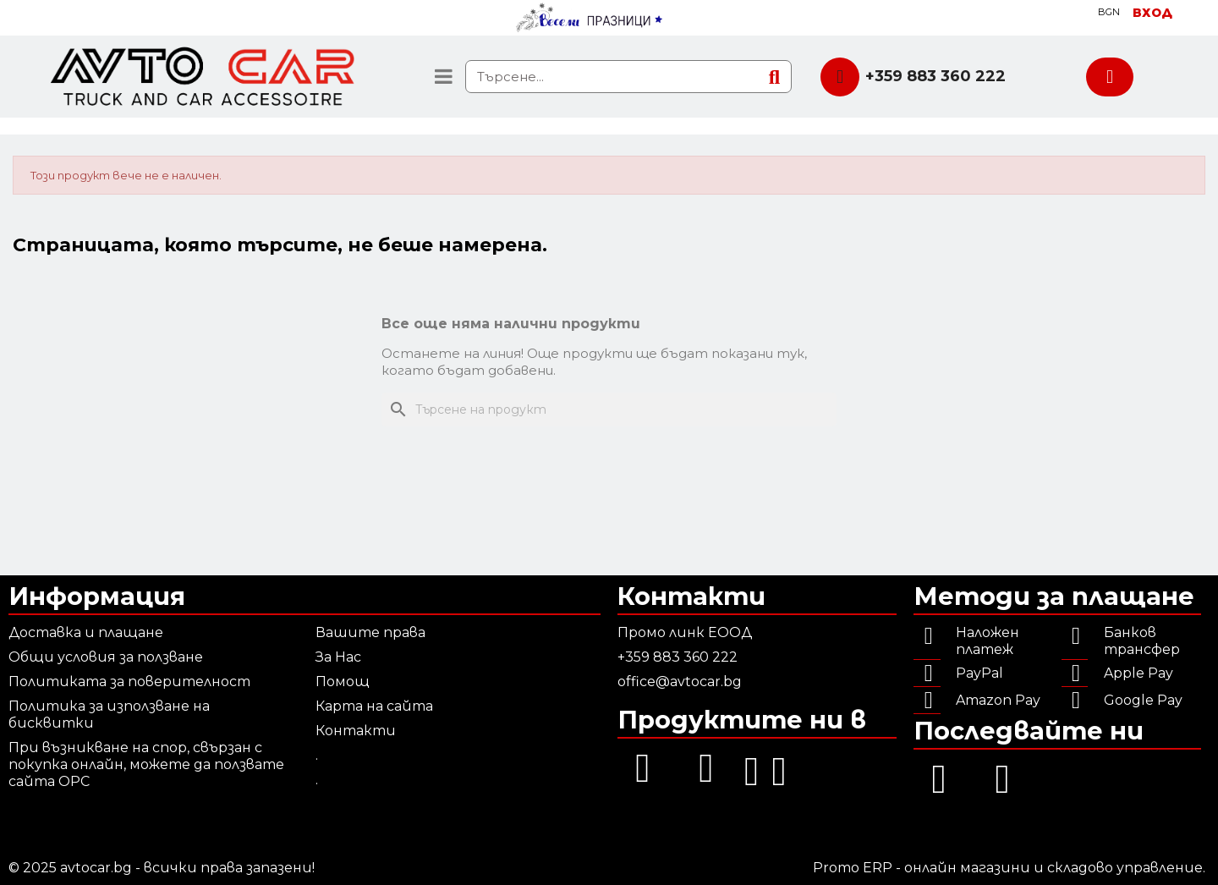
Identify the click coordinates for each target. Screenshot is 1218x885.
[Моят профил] (1152, 13)
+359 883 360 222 (935, 76)
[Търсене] (609, 409)
